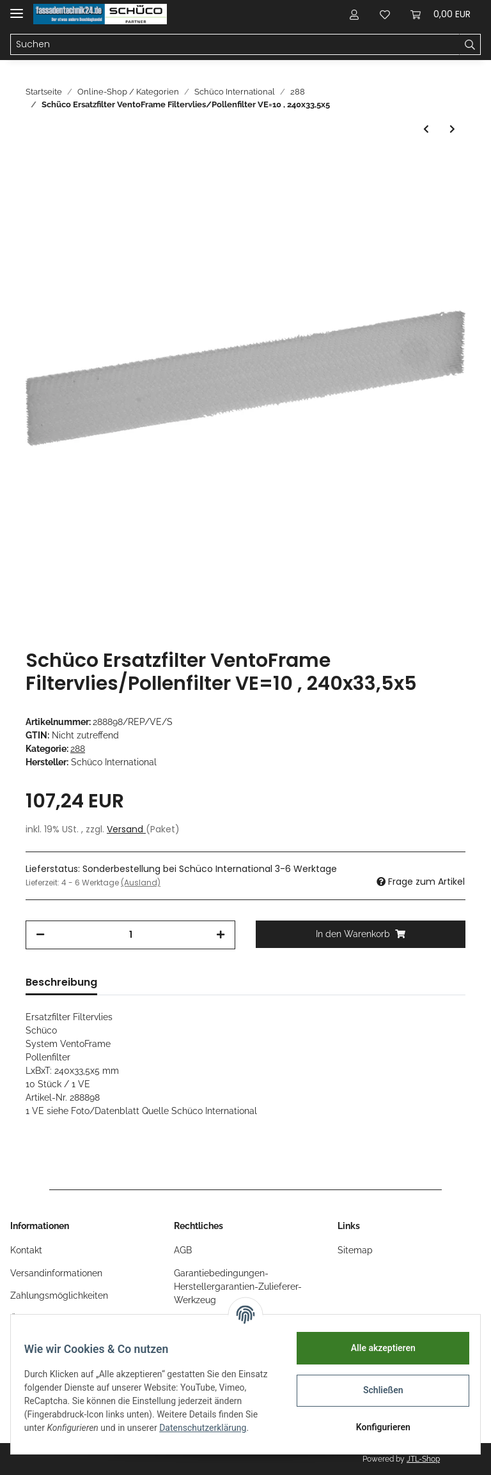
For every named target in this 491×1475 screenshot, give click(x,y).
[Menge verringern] (40, 935)
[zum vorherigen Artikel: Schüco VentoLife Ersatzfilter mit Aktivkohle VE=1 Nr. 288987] (426, 129)
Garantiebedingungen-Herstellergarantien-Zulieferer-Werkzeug (238, 1286)
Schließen (376, 1390)
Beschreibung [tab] (61, 982)
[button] (354, 14)
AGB (183, 1250)
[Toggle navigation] (16, 8)
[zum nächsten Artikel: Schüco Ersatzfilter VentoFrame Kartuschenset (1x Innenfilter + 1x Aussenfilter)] (452, 129)
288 (77, 749)
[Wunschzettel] (385, 14)
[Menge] (130, 935)
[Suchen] (235, 45)
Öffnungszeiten (41, 1318)
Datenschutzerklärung (74, 1435)
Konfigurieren (375, 1427)
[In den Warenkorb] (360, 934)
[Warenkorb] (440, 14)
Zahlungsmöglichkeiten (59, 1295)
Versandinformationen (56, 1273)
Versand (126, 829)
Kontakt (26, 1250)
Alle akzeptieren (375, 1348)
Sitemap (355, 1250)
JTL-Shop (423, 1459)
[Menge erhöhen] (221, 935)
